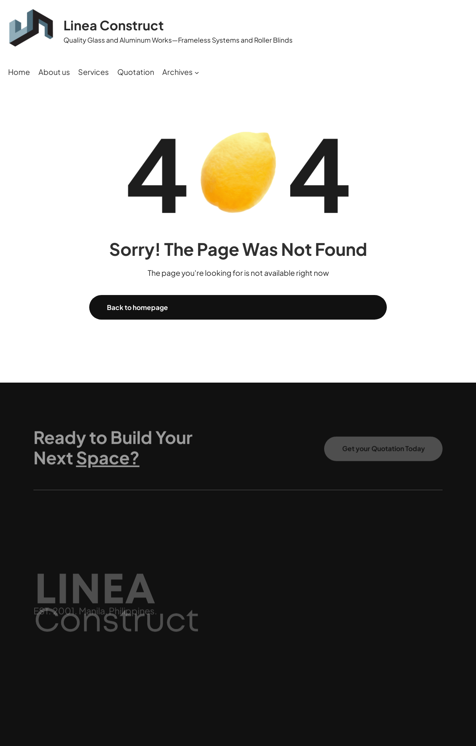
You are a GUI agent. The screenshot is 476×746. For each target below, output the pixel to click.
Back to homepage (137, 307)
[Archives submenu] (197, 72)
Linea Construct (113, 25)
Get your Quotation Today (383, 452)
